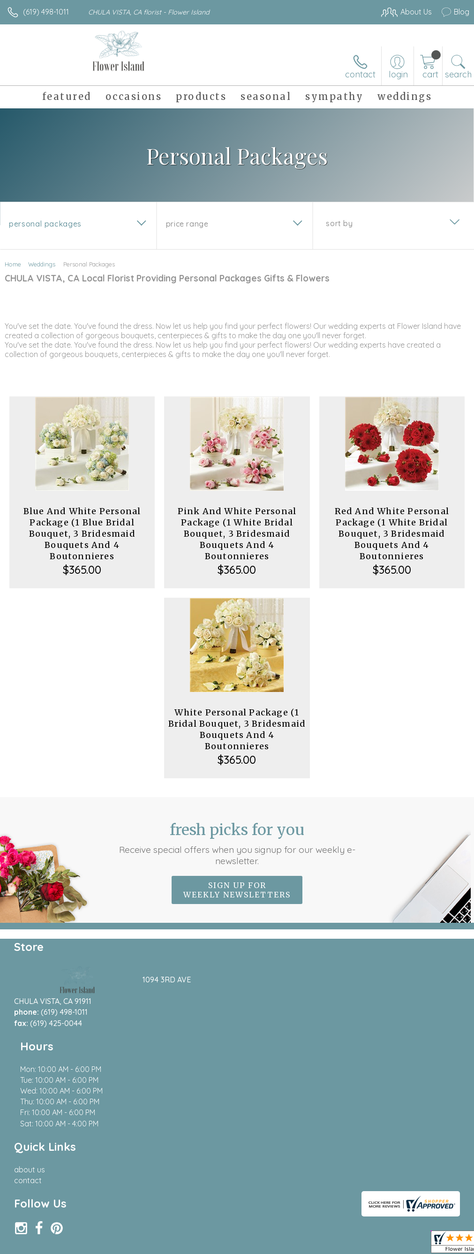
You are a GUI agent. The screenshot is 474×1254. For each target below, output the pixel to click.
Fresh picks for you (237, 843)
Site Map (434, 1199)
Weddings (41, 264)
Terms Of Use (254, 1199)
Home (13, 264)
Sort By (339, 223)
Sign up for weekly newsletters (237, 890)
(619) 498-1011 (46, 11)
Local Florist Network (377, 1199)
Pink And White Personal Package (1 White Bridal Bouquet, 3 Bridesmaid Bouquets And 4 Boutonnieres (237, 534)
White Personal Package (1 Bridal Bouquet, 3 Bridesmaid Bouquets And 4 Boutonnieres (237, 729)
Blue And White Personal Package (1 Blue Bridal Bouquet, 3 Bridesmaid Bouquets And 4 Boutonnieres (82, 534)
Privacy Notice (309, 1199)
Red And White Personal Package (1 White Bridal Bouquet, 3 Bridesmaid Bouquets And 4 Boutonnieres (392, 534)
